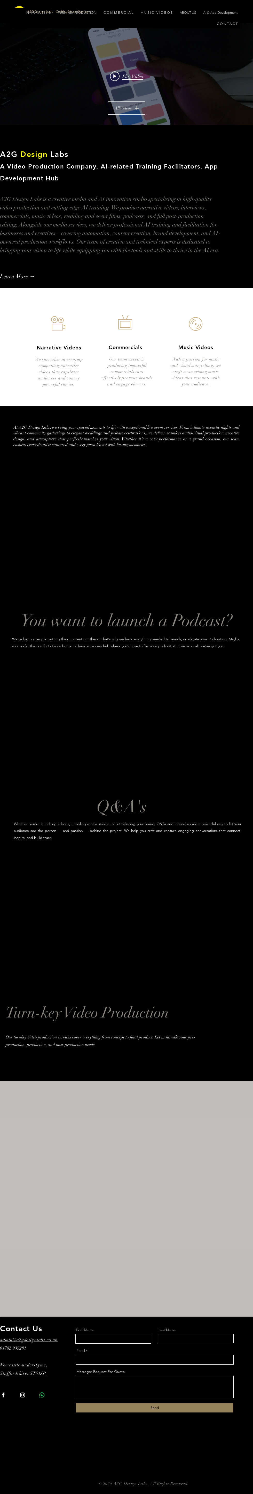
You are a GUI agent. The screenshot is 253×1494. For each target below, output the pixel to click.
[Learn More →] (28, 276)
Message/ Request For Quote (100, 1371)
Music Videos (195, 347)
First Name (85, 1330)
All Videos (126, 108)
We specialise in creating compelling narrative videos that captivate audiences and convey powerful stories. (59, 372)
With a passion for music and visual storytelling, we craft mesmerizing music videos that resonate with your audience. (196, 372)
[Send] (154, 1407)
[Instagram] (22, 1395)
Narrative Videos (59, 348)
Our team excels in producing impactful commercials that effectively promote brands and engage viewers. (127, 372)
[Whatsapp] (42, 1395)
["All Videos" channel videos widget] (126, 76)
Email (80, 1351)
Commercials (125, 347)
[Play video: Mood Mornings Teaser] (126, 76)
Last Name (167, 1330)
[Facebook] (3, 1395)
